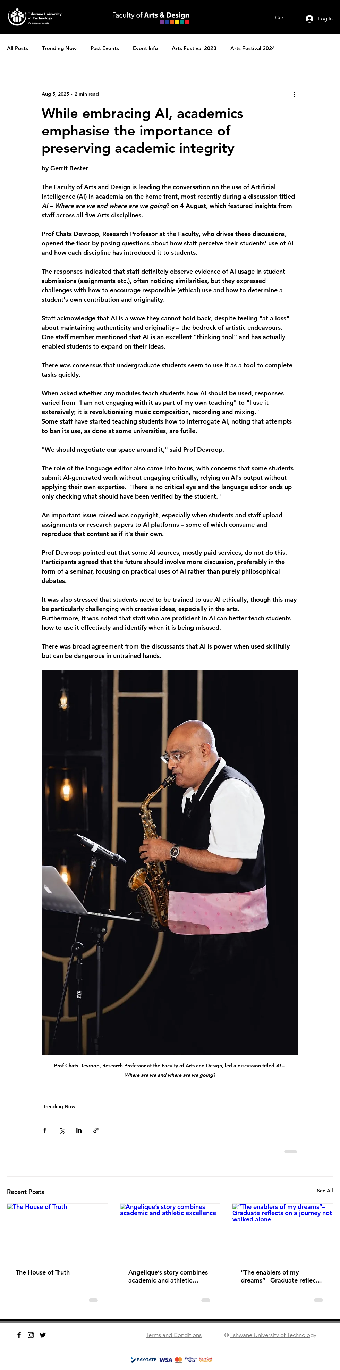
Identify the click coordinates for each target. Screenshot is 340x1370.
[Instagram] (31, 1335)
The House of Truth (43, 1272)
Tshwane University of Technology (273, 1334)
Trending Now (59, 48)
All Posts (17, 48)
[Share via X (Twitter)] (62, 1130)
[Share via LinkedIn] (79, 1130)
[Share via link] (96, 1130)
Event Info (145, 48)
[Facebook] (19, 1335)
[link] (285, 18)
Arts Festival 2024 (252, 48)
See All (325, 1190)
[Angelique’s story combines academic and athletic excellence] (170, 1232)
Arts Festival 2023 (194, 48)
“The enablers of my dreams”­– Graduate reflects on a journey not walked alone (281, 1276)
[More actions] (294, 94)
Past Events (105, 48)
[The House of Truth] (57, 1232)
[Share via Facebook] (45, 1130)
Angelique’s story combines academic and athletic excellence (168, 1276)
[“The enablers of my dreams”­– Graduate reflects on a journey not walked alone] (282, 1232)
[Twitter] (43, 1335)
